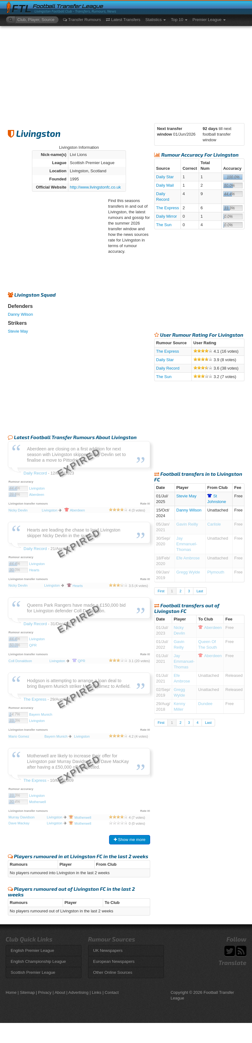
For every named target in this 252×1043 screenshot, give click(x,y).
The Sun (163, 224)
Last (200, 591)
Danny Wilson (20, 314)
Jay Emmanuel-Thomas (186, 544)
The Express (167, 207)
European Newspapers (113, 961)
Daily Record (167, 368)
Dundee (205, 703)
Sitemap (27, 992)
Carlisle (214, 524)
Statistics (155, 19)
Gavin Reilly (187, 524)
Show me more (129, 839)
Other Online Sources (112, 972)
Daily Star (165, 176)
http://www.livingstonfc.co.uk (95, 187)
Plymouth (215, 572)
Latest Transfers (123, 19)
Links (96, 992)
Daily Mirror (166, 216)
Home (11, 992)
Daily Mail (165, 185)
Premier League (209, 19)
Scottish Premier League (33, 972)
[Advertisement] (126, 73)
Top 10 (179, 19)
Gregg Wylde (188, 572)
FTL (21, 8)
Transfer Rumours (82, 19)
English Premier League (32, 950)
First (161, 591)
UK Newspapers (108, 950)
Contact (112, 992)
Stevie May (18, 331)
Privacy (45, 992)
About (60, 992)
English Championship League (38, 961)
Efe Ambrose (188, 558)
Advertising (78, 992)
